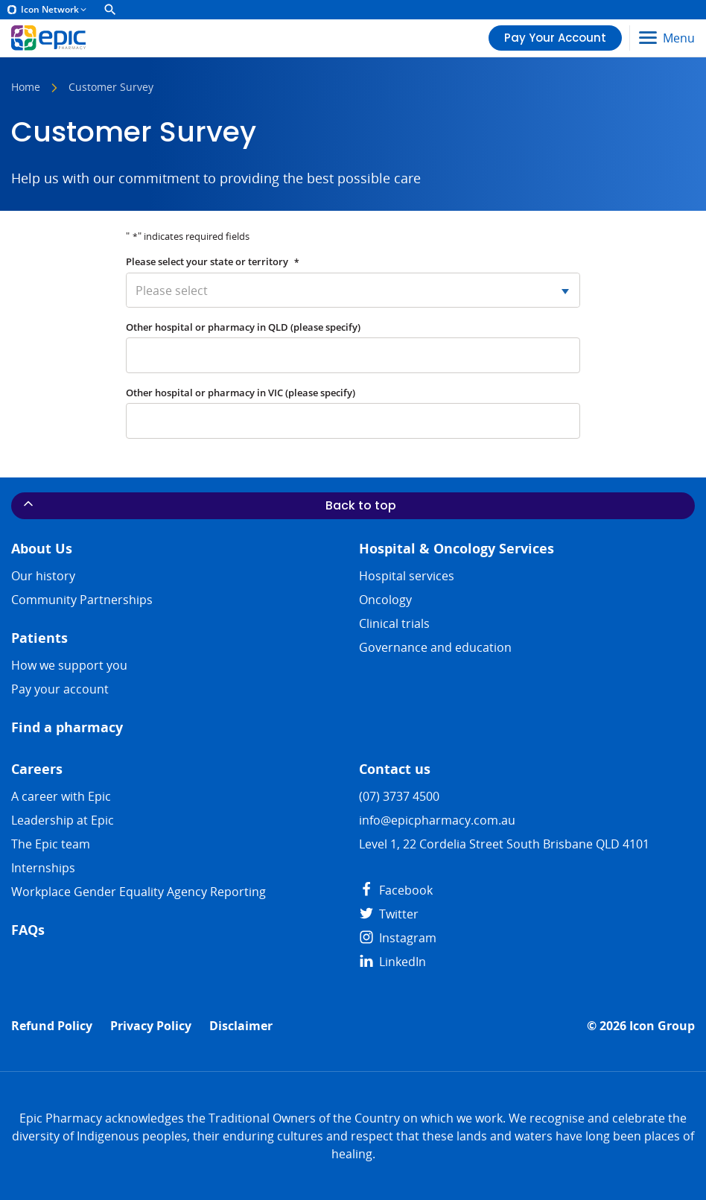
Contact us (394, 769)
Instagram (397, 938)
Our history (43, 576)
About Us (41, 548)
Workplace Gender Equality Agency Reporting (138, 891)
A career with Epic (61, 796)
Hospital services (406, 576)
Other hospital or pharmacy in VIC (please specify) (240, 392)
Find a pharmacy (67, 727)
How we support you (69, 665)
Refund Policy (51, 1026)
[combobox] (353, 290)
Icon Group (662, 1026)
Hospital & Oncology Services (456, 548)
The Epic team (50, 844)
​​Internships (43, 868)
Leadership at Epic (62, 820)
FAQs (28, 930)
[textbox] (353, 290)
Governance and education (435, 647)
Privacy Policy (150, 1026)
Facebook (396, 890)
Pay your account (60, 689)
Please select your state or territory (212, 262)
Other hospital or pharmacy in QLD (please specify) (243, 327)
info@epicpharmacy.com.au (437, 820)
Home (25, 88)
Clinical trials (394, 623)
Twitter (389, 914)
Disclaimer (241, 1026)
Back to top (208, 505)
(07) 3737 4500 (399, 796)
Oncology (385, 599)
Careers (37, 769)
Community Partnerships (82, 599)
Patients (39, 638)
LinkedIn (392, 961)
